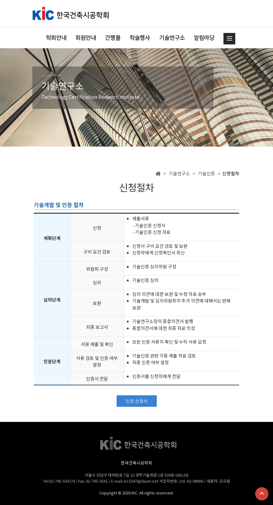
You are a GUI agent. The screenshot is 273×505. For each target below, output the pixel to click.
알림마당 (204, 37)
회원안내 (85, 37)
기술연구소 (172, 37)
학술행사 (140, 37)
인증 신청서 (137, 401)
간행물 (112, 37)
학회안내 (56, 37)
